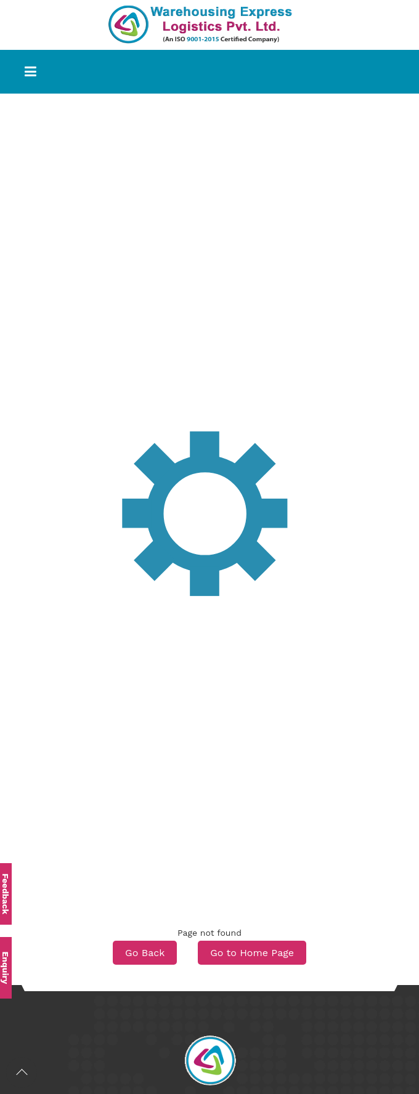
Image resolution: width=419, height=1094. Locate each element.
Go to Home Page (252, 953)
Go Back (145, 953)
